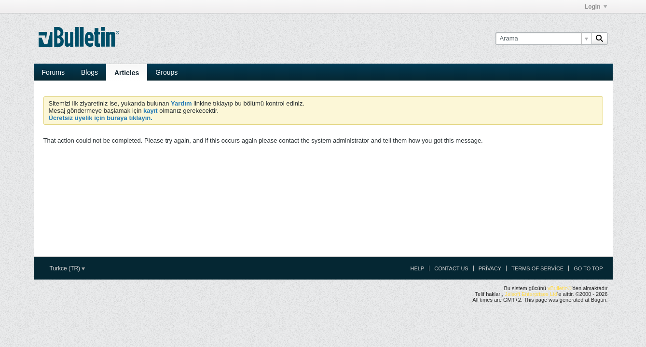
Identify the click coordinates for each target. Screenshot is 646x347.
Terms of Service (537, 268)
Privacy (490, 268)
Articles (126, 73)
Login (596, 6)
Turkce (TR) (67, 268)
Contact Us (451, 268)
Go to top (588, 268)
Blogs (89, 72)
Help (417, 268)
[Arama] (543, 38)
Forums (53, 72)
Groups (166, 72)
